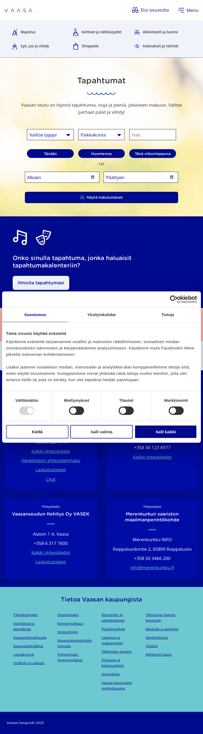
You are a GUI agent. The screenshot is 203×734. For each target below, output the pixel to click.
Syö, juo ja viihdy (35, 46)
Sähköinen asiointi (117, 651)
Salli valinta (102, 432)
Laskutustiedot (50, 470)
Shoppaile (90, 46)
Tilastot (152, 646)
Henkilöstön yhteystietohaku (50, 460)
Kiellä (37, 432)
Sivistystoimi (67, 632)
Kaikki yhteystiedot (50, 451)
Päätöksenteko (25, 614)
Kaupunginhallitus (28, 646)
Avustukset (111, 674)
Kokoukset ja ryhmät (160, 46)
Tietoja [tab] (167, 314)
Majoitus (28, 32)
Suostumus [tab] (35, 314)
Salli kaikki (166, 432)
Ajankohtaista (157, 637)
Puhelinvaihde (113, 629)
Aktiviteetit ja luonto (160, 32)
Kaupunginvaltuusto (30, 637)
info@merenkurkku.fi (152, 567)
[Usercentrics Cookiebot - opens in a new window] (174, 299)
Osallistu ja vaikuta (28, 662)
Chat (51, 479)
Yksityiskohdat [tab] (101, 314)
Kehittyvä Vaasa (159, 654)
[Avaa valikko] (188, 10)
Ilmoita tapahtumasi (41, 282)
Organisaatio (68, 614)
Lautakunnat (23, 654)
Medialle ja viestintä (162, 629)
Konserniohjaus (70, 623)
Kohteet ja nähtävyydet (102, 32)
